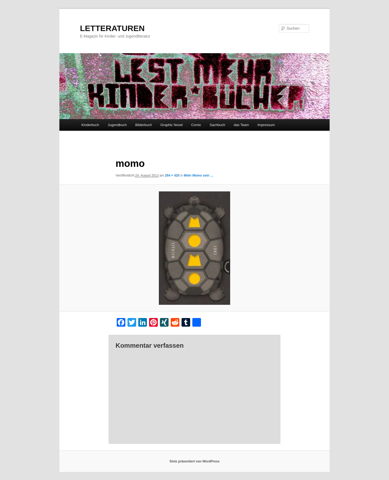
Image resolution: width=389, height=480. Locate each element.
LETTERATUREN (112, 28)
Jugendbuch (117, 125)
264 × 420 (172, 175)
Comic (196, 125)
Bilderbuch (143, 125)
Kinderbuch (90, 125)
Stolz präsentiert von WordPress (194, 461)
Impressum (266, 125)
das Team (241, 125)
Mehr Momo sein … (198, 175)
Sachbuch (217, 125)
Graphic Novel (171, 125)
